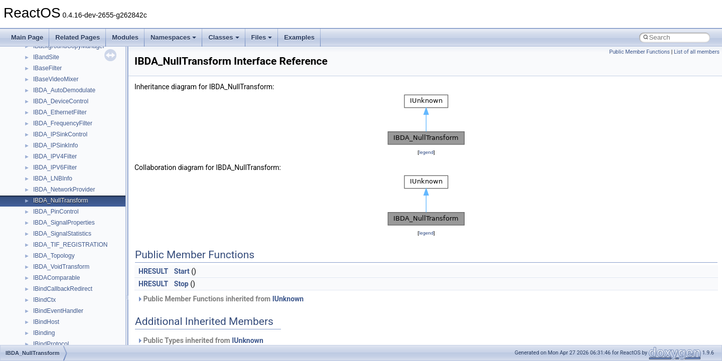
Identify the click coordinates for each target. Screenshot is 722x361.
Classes (223, 37)
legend (426, 152)
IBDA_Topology (54, 255)
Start (182, 271)
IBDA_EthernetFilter (60, 112)
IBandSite (46, 57)
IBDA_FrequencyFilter (62, 123)
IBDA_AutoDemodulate (64, 90)
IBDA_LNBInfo (52, 178)
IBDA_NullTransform (60, 200)
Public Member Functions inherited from (220, 299)
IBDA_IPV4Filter (55, 156)
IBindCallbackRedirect (62, 288)
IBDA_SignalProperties (64, 222)
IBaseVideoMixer (56, 79)
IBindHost (46, 321)
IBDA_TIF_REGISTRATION (70, 244)
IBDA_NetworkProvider (64, 189)
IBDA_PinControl (56, 211)
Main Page (27, 37)
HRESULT (153, 271)
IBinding (44, 332)
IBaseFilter (47, 68)
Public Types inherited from (200, 340)
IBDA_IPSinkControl (60, 134)
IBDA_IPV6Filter (55, 167)
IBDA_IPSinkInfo (55, 145)
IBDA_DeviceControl (60, 101)
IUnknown (288, 299)
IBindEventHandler (58, 310)
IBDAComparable (56, 277)
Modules (125, 37)
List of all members (696, 52)
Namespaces (174, 37)
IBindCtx (44, 299)
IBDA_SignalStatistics (62, 233)
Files (261, 37)
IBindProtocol (51, 343)
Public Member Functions (639, 52)
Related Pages (77, 37)
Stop (181, 284)
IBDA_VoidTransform (61, 266)
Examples (299, 37)
